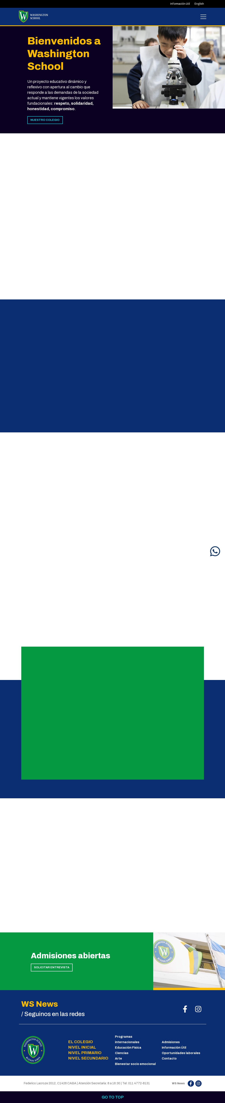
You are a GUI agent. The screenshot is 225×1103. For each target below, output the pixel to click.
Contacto (169, 1058)
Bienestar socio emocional (135, 1064)
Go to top (113, 1097)
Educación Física (128, 1047)
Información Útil (174, 1047)
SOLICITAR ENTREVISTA (51, 967)
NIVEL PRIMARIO (84, 1053)
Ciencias (121, 1053)
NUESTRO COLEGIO (45, 119)
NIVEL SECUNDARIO (88, 1058)
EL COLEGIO (80, 1042)
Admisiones (171, 1042)
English (199, 3)
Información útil (180, 3)
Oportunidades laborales (181, 1053)
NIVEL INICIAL (82, 1047)
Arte (118, 1058)
